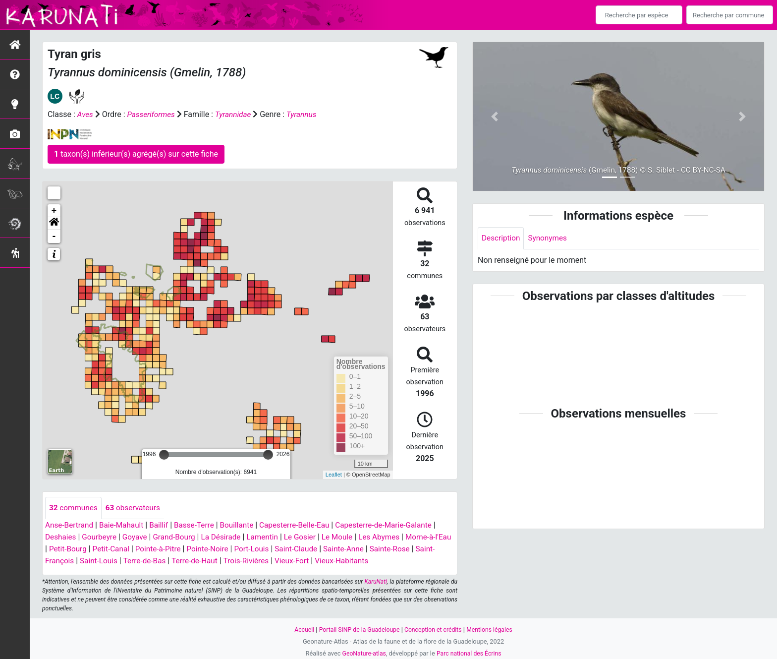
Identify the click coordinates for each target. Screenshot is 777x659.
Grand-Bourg (179, 537)
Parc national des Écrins (470, 653)
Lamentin (271, 537)
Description (502, 238)
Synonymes (550, 238)
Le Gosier (310, 537)
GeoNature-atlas (362, 653)
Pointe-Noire (232, 549)
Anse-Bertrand (70, 525)
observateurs (136, 508)
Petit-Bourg (87, 549)
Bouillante (244, 525)
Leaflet (334, 475)
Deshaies (61, 537)
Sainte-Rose (422, 549)
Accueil (300, 629)
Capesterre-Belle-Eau (304, 525)
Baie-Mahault (124, 525)
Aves (85, 114)
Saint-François (70, 561)
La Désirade (228, 537)
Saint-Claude (324, 549)
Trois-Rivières (274, 561)
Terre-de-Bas (168, 561)
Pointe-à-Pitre (181, 549)
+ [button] (54, 211)
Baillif (163, 525)
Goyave (138, 537)
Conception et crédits (434, 629)
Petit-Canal (131, 549)
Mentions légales (493, 629)
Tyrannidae (237, 114)
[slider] (164, 455)
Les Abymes (392, 537)
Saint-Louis (120, 561)
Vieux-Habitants (373, 561)
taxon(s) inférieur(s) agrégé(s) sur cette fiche (136, 154)
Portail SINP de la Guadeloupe (357, 629)
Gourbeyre (101, 537)
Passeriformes (153, 114)
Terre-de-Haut (220, 561)
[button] (54, 223)
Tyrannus (306, 114)
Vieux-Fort (322, 561)
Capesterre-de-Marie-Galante (397, 525)
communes (74, 508)
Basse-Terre (200, 525)
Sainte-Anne (374, 549)
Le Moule (349, 537)
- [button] (54, 236)
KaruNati (376, 582)
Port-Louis (278, 549)
